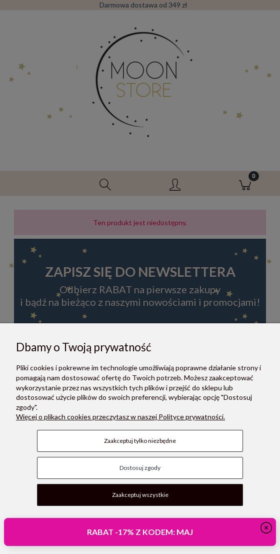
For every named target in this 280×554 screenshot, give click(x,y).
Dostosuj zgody (140, 467)
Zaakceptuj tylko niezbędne (140, 440)
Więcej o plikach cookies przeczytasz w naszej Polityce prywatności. (120, 416)
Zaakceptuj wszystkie (140, 494)
